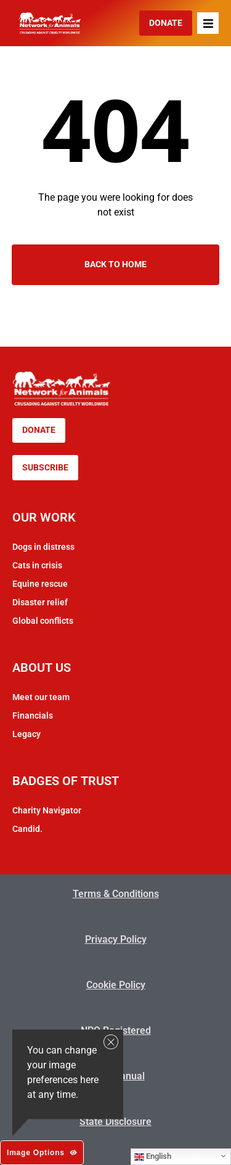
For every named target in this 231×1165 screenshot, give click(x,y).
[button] (208, 23)
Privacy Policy (116, 939)
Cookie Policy (115, 985)
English (152, 1156)
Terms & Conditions (116, 894)
